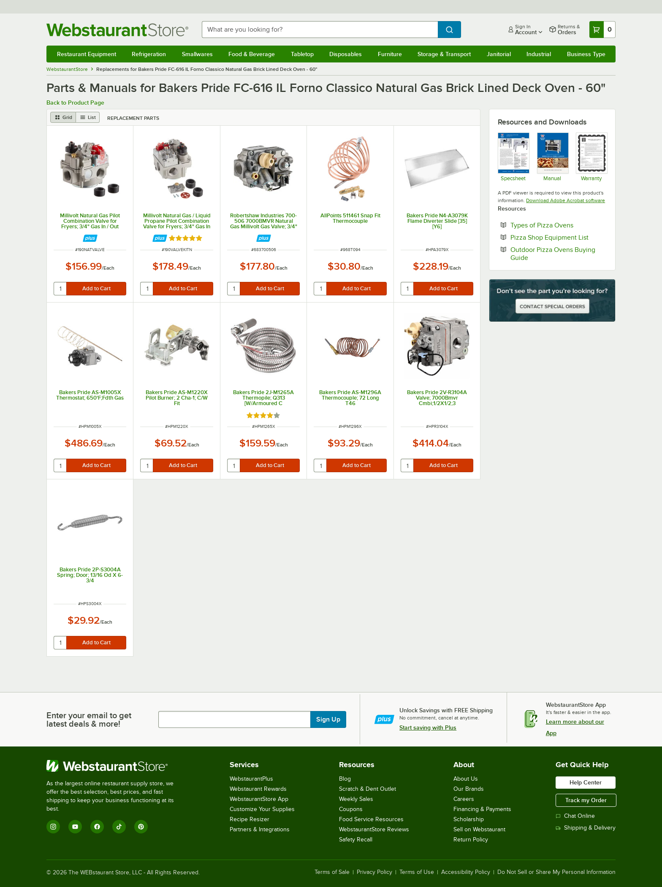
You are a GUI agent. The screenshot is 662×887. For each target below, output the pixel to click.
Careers (463, 799)
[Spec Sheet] (513, 157)
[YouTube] (75, 826)
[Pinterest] (141, 826)
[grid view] (63, 117)
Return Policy (470, 839)
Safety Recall (355, 839)
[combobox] (320, 29)
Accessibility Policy (465, 872)
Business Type (586, 54)
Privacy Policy (374, 872)
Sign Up (328, 719)
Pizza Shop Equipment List (558, 237)
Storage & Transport (444, 54)
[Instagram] (53, 826)
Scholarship (468, 819)
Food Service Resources (371, 819)
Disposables (345, 54)
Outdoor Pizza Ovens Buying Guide (552, 253)
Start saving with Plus (427, 727)
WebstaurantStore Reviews (374, 829)
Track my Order (586, 800)
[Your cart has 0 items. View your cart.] (602, 29)
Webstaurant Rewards (258, 789)
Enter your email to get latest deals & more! (88, 719)
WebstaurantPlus (251, 779)
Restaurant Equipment (86, 54)
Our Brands (468, 789)
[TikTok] (119, 826)
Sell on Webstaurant (479, 829)
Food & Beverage (251, 54)
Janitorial (499, 54)
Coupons (351, 809)
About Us (465, 779)
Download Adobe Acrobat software (565, 200)
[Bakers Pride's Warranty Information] (591, 157)
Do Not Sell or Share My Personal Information (556, 872)
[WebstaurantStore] (115, 766)
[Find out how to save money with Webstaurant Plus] (90, 238)
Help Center (586, 782)
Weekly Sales (356, 799)
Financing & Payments (482, 809)
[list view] (88, 117)
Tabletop (302, 54)
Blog (345, 779)
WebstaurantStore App (259, 799)
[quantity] (61, 288)
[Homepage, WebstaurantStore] (117, 29)
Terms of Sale (332, 872)
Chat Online (575, 816)
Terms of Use (416, 872)
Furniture (390, 54)
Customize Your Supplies (262, 809)
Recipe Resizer (249, 819)
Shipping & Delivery (586, 828)
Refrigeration (149, 54)
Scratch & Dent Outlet (367, 789)
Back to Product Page (75, 102)
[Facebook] (97, 826)
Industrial (538, 54)
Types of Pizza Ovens (558, 225)
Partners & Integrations (260, 829)
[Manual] (552, 157)
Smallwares (197, 54)
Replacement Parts (133, 118)
